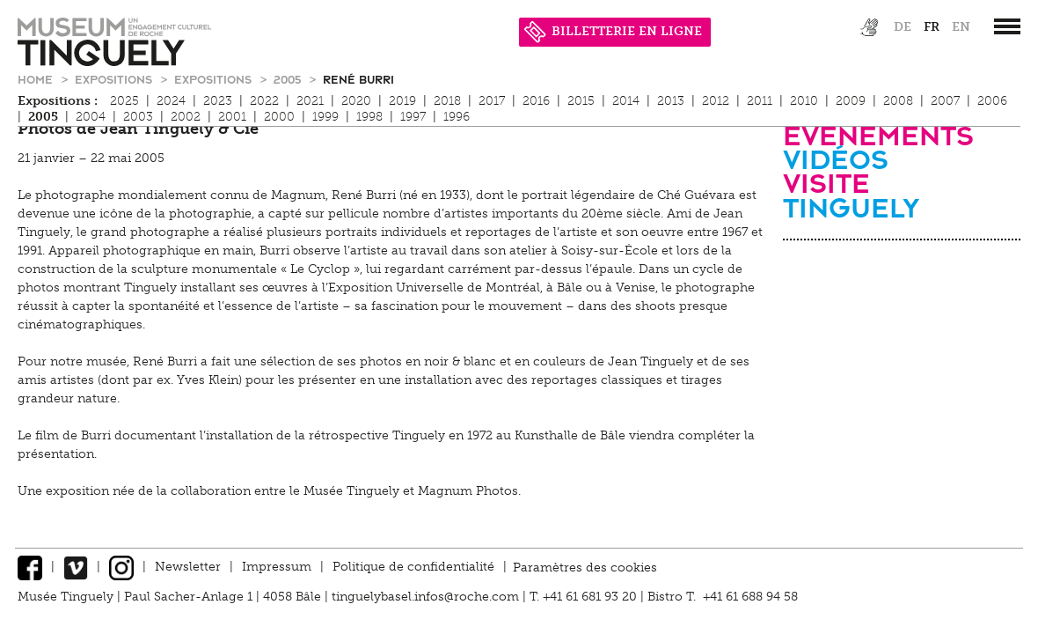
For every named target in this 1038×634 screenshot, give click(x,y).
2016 (536, 100)
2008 (898, 100)
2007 (945, 100)
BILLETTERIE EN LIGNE (613, 31)
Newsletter (188, 566)
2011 (759, 100)
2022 (264, 100)
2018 (447, 100)
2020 (356, 100)
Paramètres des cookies (585, 566)
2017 (492, 100)
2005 (289, 78)
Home (37, 78)
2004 (91, 116)
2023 (217, 100)
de (902, 26)
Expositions (115, 78)
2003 (138, 116)
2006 (992, 100)
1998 (369, 116)
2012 (715, 100)
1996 (456, 116)
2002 (186, 116)
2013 (670, 100)
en (961, 26)
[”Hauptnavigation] (1007, 26)
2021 (310, 100)
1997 (413, 116)
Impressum (276, 566)
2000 (279, 116)
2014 (626, 100)
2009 (851, 100)
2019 (402, 100)
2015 (581, 100)
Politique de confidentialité (413, 566)
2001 (232, 116)
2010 (804, 100)
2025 (124, 100)
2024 (171, 100)
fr (931, 26)
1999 (325, 116)
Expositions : (58, 100)
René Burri (358, 78)
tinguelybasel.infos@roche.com (427, 596)
